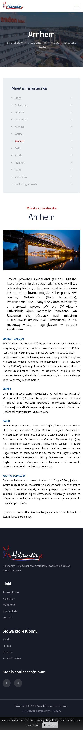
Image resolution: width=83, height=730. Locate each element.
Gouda (19, 134)
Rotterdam (21, 105)
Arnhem (19, 141)
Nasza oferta (10, 611)
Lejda (18, 169)
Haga (18, 98)
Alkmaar (19, 126)
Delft (18, 148)
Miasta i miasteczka (63, 43)
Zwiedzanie (38, 43)
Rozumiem (50, 725)
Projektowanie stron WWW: (36, 710)
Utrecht (19, 112)
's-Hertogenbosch (26, 184)
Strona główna (16, 43)
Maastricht (21, 119)
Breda (18, 155)
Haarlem (20, 162)
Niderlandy (9, 598)
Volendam (21, 177)
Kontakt (7, 617)
